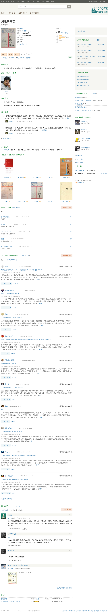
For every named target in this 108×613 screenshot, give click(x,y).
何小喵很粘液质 (9, 290)
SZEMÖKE (11, 568)
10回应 (15, 329)
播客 (23, 1)
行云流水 (36, 201)
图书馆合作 (97, 611)
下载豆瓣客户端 (93, 1)
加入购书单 (20, 58)
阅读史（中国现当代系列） (83, 110)
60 (4, 399)
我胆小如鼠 (65, 201)
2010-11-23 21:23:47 (22, 217)
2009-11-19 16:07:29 (17, 239)
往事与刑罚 (12, 534)
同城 (28, 1)
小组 (33, 1)
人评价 (64, 33)
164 (5, 307)
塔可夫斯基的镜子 (6, 246)
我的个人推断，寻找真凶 (9, 363)
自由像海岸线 (5, 217)
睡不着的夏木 (9, 476)
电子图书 (12, 13)
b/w (9, 537)
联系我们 (78, 611)
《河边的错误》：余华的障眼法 (11, 317)
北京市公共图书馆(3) (83, 76)
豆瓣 (2, 1)
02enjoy (10, 121)
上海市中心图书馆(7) (83, 79)
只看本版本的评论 (11, 260)
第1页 (10, 515)
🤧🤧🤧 (36, 601)
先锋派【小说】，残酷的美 (83, 101)
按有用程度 (4, 510)
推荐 (70, 57)
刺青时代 (65, 177)
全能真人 (4, 224)
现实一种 (36, 177)
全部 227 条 (25, 255)
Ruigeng (7, 452)
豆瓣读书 (9, 7)
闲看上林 (36, 599)
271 (5, 284)
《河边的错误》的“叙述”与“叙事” (11, 431)
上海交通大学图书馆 (83, 85)
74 (4, 353)
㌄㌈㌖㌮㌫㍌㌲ (6, 231)
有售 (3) (101, 50)
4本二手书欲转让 (80, 170)
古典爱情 (6, 177)
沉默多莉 (84, 130)
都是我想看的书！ (80, 107)
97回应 (16, 284)
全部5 (98, 40)
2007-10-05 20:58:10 (25, 246)
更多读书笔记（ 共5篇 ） (64, 588)
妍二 (6, 406)
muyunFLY (8, 266)
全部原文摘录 (6, 139)
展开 (37, 279)
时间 (47, 1)
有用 (71, 217)
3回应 (13, 353)
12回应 (14, 445)
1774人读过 (79, 159)
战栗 (50, 177)
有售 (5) (101, 56)
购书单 (3, 13)
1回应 (13, 421)
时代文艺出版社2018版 (65, 266)
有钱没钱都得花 (9, 360)
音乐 (17, 1)
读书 (7, 1)
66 (4, 377)
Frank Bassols (85, 147)
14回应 (14, 377)
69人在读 (79, 156)
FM (43, 1)
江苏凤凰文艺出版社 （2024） (86, 56)
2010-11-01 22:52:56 (20, 224)
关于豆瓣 (65, 611)
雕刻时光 (78, 97)
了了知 (10, 518)
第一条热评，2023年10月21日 (10, 601)
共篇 (18, 506)
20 (10, 284)
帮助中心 (90, 611)
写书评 (12, 58)
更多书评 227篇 (7, 499)
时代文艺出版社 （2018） (85, 44)
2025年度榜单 (22, 13)
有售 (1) (101, 44)
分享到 (28, 58)
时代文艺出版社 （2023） (85, 50)
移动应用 (104, 611)
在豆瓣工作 (72, 611)
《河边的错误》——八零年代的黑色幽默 (14, 479)
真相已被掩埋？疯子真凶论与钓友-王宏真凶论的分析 (18, 455)
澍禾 (6, 314)
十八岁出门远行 (21, 201)
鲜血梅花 (51, 201)
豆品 (52, 1)
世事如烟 (21, 177)
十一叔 (7, 384)
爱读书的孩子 (9, 336)
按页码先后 (13, 510)
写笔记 (5, 58)
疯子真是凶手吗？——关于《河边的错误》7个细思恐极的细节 (21, 270)
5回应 (14, 399)
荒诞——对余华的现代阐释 (10, 294)
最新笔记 (21, 510)
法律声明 (84, 611)
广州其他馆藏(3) (82, 82)
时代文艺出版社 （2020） (85, 62)
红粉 (6, 201)
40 (4, 445)
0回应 (13, 469)
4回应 (14, 307)
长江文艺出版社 (26, 31)
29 (4, 469)
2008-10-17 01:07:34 (24, 231)
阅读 (38, 1)
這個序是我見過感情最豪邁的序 (19, 565)
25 (4, 493)
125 (5, 329)
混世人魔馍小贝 (86, 138)
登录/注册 (102, 1)
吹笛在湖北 (8, 428)
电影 (12, 1)
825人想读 (79, 162)
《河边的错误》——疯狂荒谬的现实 (13, 387)
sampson (84, 121)
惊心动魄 (4, 599)
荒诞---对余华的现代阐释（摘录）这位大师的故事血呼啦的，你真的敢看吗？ (26, 339)
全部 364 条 (16, 207)
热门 (2, 211)
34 (4, 421)
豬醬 (2, 239)
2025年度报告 (34, 13)
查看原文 (68, 118)
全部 (17, 112)
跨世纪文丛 (23, 44)
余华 (21, 28)
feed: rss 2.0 (80, 182)
